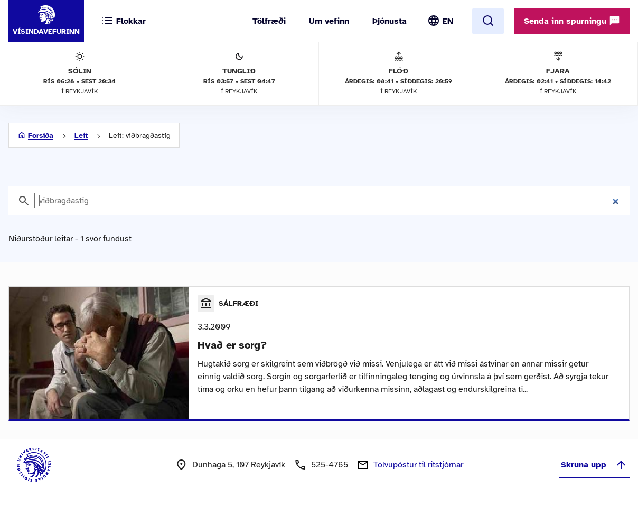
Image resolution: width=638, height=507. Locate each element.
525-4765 (329, 464)
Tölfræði (269, 21)
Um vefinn (329, 21)
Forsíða (40, 135)
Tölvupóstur (418, 464)
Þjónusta (389, 21)
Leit (81, 135)
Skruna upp (594, 464)
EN (448, 21)
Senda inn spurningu (572, 20)
